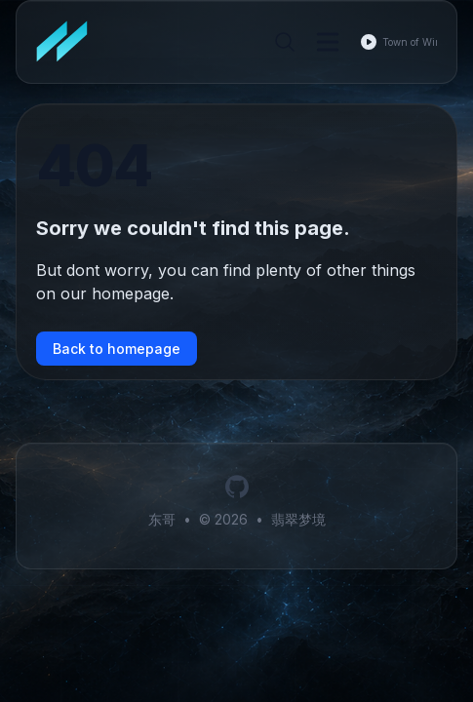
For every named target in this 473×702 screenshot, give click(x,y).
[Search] (284, 42)
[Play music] (368, 42)
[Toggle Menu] (327, 42)
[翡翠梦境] (68, 41)
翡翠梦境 (298, 519)
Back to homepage (116, 348)
